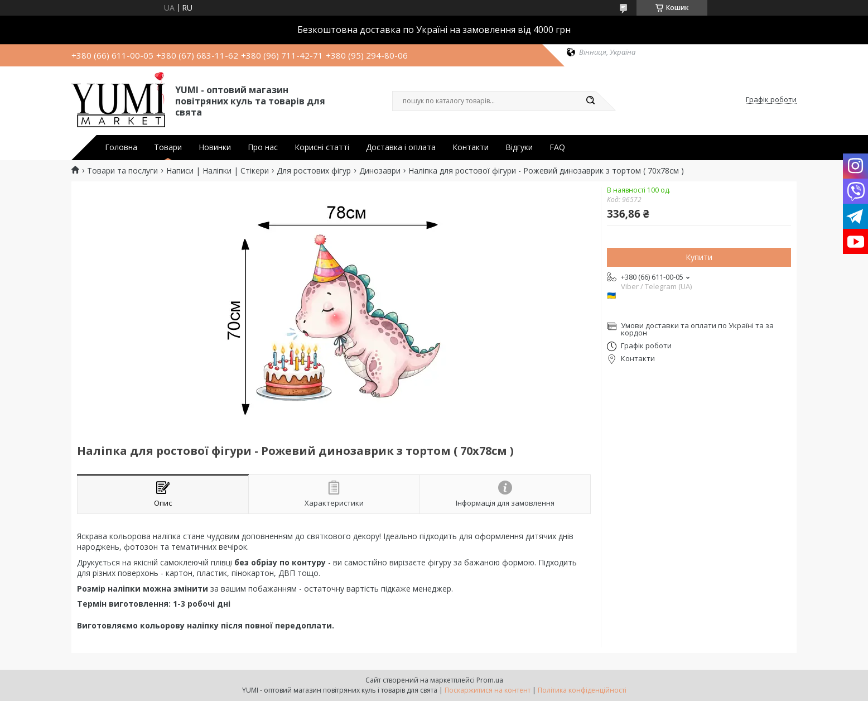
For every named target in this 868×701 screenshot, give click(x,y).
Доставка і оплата (401, 147)
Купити (699, 257)
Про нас (263, 147)
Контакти (470, 147)
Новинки (215, 147)
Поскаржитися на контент (488, 690)
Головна (121, 147)
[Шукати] (590, 101)
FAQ (557, 147)
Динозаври (380, 171)
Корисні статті (322, 147)
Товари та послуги (122, 171)
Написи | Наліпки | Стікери (217, 171)
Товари (168, 147)
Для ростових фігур (314, 171)
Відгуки (519, 147)
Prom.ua (489, 680)
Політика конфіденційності (582, 690)
